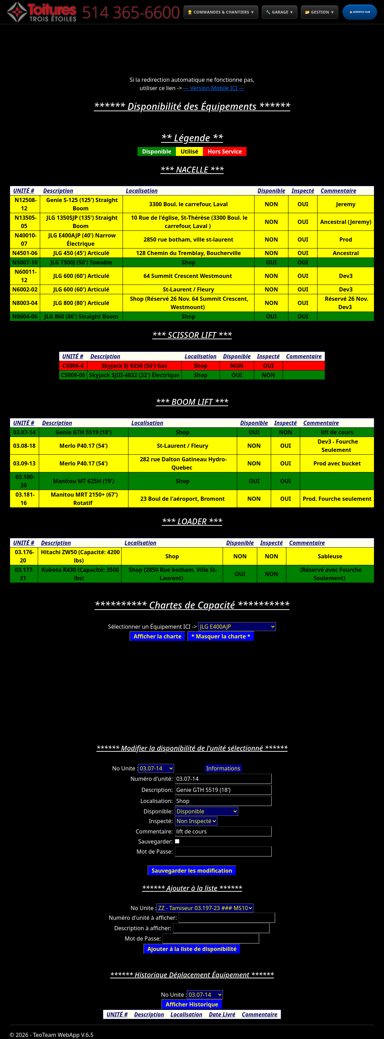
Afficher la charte (157, 636)
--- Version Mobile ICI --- (214, 88)
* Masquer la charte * (221, 636)
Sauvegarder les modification (192, 870)
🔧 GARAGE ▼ (308, 12)
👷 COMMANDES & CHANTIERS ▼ (231, 12)
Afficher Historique (192, 1004)
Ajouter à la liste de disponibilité (192, 949)
